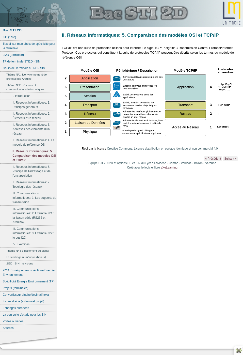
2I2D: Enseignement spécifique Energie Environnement (29, 273)
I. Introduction (22, 96)
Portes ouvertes (13, 321)
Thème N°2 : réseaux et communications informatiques (25, 87)
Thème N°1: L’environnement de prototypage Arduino (26, 76)
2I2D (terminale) (13, 55)
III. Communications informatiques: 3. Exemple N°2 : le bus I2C (33, 233)
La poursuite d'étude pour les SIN (25, 314)
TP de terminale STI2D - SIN (21, 61)
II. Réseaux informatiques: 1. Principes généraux (31, 105)
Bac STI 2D (12, 30)
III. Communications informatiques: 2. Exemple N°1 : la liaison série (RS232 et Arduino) (33, 215)
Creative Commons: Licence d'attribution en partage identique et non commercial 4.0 (162, 148)
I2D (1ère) (9, 37)
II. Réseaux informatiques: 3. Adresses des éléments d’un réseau (31, 129)
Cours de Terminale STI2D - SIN (24, 68)
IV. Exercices (21, 244)
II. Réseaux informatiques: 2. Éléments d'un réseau (31, 116)
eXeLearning (169, 167)
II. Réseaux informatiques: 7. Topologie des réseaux (31, 184)
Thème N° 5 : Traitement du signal (27, 250)
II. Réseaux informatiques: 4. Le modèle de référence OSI (33, 142)
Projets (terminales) (15, 288)
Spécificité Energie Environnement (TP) (28, 281)
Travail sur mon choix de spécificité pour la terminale (29, 46)
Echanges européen (16, 308)
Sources (8, 328)
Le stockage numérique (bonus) (26, 257)
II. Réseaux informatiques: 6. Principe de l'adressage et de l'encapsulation (31, 171)
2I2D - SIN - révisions (19, 263)
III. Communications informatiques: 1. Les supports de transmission (34, 198)
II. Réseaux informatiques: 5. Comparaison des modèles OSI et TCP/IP (34, 156)
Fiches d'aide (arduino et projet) (23, 301)
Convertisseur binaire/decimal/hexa (26, 294)
